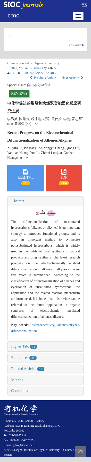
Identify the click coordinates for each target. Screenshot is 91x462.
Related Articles (27, 369)
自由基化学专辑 (39, 85)
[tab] (45, 201)
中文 (84, 4)
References (24, 358)
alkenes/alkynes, (69, 325)
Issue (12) (39, 68)
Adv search (76, 45)
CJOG (14, 16)
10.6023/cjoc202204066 (40, 73)
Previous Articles (44, 78)
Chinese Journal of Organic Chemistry (33, 63)
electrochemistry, (45, 325)
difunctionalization (24, 331)
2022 (13, 68)
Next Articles (72, 78)
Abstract (17, 201)
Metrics (17, 380)
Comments (19, 391)
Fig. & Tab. (24, 346)
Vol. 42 (24, 68)
